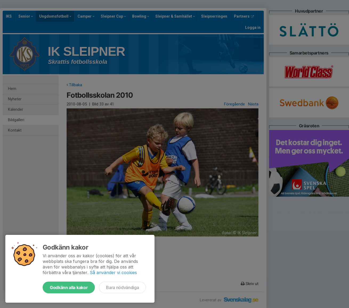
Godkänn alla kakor (69, 287)
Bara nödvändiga (122, 287)
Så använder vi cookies (113, 272)
